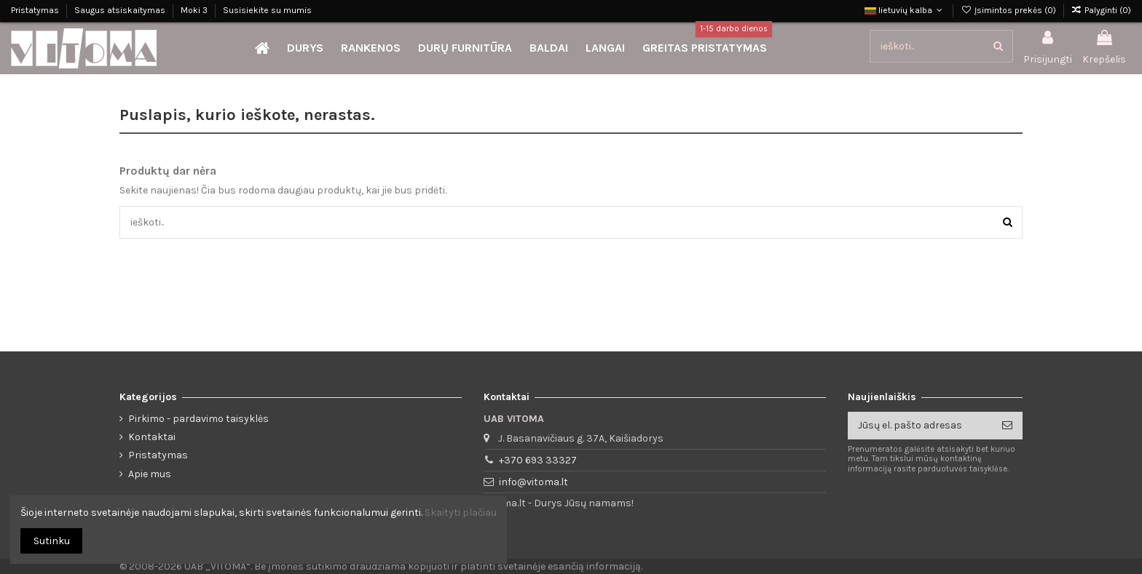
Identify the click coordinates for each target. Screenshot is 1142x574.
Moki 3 (195, 10)
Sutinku (52, 541)
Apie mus (149, 474)
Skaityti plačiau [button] (461, 512)
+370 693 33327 (538, 460)
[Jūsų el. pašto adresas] (920, 425)
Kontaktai (152, 437)
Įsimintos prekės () (1009, 10)
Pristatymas (36, 10)
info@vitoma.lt (533, 482)
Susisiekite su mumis (267, 10)
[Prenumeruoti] (1007, 425)
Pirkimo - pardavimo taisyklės (198, 418)
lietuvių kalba (905, 10)
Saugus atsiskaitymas (121, 10)
